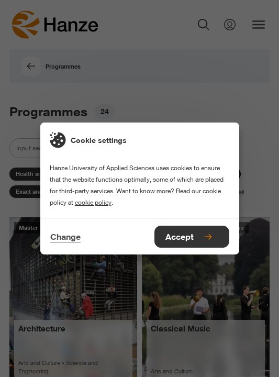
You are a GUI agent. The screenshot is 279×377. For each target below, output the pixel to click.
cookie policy (93, 202)
